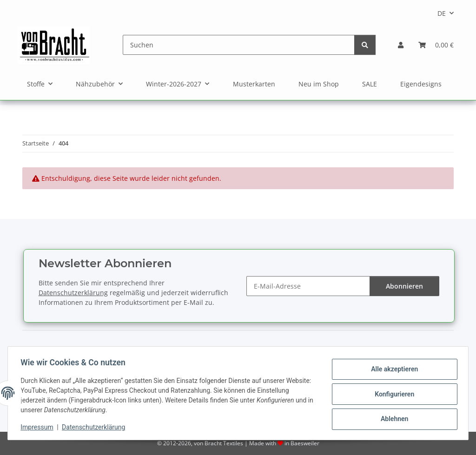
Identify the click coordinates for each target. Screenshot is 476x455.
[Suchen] (239, 45)
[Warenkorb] (436, 45)
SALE (369, 83)
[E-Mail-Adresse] (308, 286)
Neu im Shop (318, 83)
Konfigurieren (392, 394)
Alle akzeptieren (392, 370)
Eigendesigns (421, 83)
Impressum (39, 427)
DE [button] (441, 13)
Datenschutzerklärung (95, 427)
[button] (400, 45)
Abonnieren (404, 286)
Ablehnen (392, 418)
